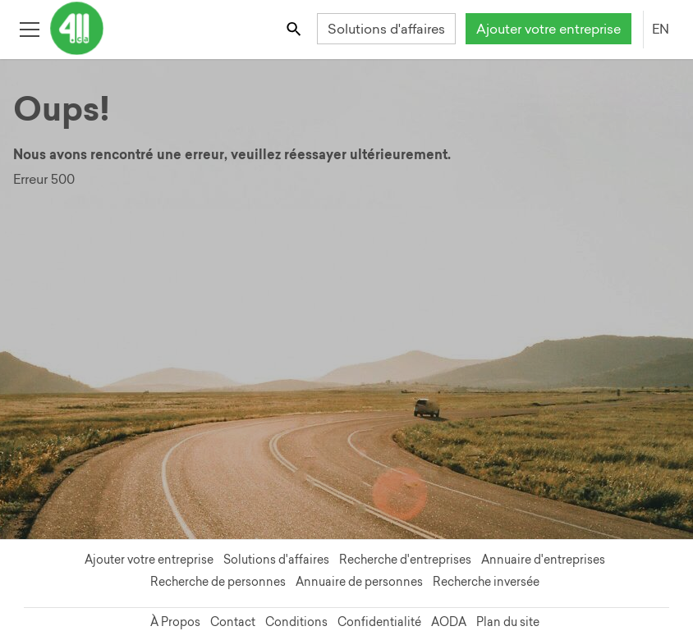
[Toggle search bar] (295, 28)
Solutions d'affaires (386, 29)
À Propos (175, 622)
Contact (232, 622)
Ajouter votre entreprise (548, 29)
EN (660, 29)
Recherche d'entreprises (405, 559)
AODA (448, 622)
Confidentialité (379, 622)
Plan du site (507, 622)
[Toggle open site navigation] (29, 28)
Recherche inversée (486, 581)
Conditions (296, 622)
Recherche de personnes (218, 581)
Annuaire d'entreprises (543, 559)
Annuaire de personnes (359, 581)
